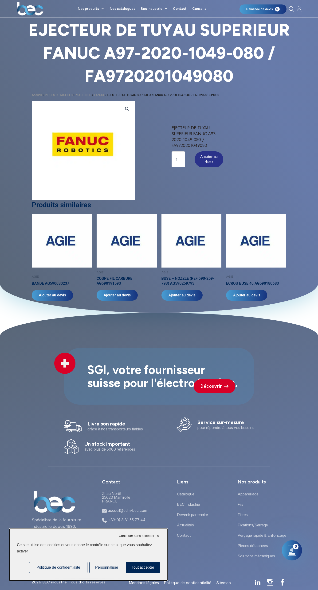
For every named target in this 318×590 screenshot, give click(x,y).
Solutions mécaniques (256, 556)
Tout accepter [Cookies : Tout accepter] (143, 567)
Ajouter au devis (209, 159)
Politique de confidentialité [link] (58, 567)
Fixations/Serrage (253, 525)
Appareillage (248, 494)
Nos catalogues (122, 9)
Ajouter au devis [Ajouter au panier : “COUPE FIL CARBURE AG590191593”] (117, 295)
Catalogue (185, 494)
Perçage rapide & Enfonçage (262, 535)
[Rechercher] (291, 9)
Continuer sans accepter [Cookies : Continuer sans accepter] (136, 536)
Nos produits (88, 9)
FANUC (99, 95)
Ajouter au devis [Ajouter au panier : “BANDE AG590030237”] (52, 295)
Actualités (185, 525)
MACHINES (83, 95)
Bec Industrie (151, 9)
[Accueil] (30, 8)
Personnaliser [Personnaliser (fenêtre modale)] (106, 567)
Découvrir (214, 386)
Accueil (37, 95)
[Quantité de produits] (178, 159)
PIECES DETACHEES (59, 95)
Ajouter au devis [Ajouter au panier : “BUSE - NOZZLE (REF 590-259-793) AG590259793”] (182, 295)
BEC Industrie (188, 504)
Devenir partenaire (192, 514)
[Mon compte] (299, 9)
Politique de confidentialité (188, 582)
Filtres (243, 514)
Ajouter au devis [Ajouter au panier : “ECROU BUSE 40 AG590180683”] (246, 295)
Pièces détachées (253, 545)
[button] (127, 109)
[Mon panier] (263, 9)
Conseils (199, 9)
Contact (180, 9)
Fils (240, 504)
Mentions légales (144, 582)
